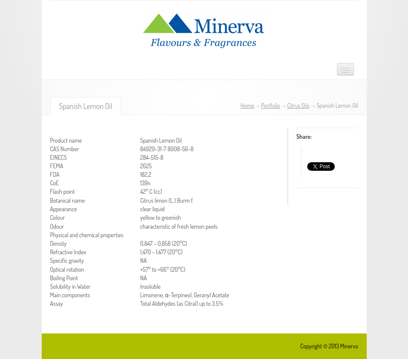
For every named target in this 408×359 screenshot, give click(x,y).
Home (247, 105)
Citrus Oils (298, 105)
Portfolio (270, 105)
